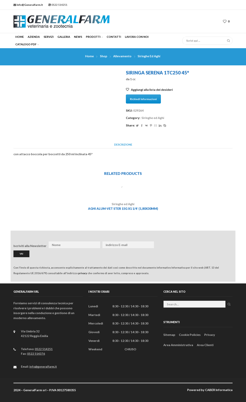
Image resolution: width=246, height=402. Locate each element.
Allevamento (122, 56)
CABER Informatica (219, 390)
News (78, 36)
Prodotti (94, 36)
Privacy (209, 334)
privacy (82, 273)
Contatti (114, 36)
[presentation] (202, 244)
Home (19, 36)
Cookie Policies (190, 334)
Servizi (49, 36)
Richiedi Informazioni (143, 99)
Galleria (63, 36)
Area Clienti (205, 345)
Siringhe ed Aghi (149, 56)
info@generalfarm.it (29, 4)
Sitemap (169, 334)
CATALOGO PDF (27, 44)
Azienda (34, 36)
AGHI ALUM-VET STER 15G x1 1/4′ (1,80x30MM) (123, 208)
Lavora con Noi (137, 36)
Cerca (229, 304)
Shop (103, 56)
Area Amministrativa (178, 345)
